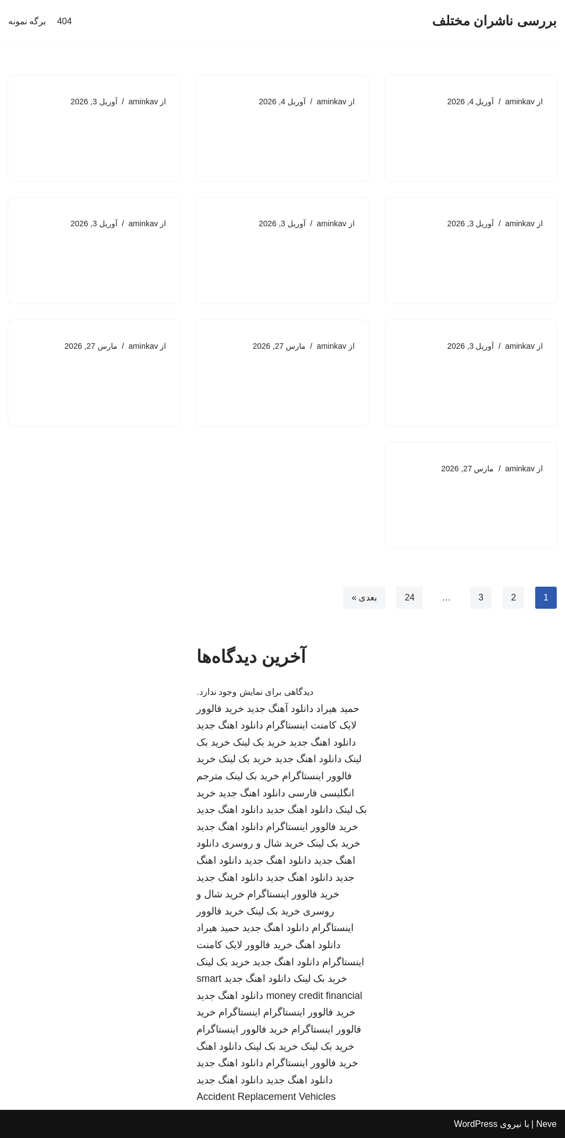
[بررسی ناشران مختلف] (494, 21)
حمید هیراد (337, 708)
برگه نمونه (27, 21)
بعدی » (364, 597)
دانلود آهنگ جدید (280, 708)
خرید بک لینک (259, 742)
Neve (546, 1124)
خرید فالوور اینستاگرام (312, 826)
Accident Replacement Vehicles (265, 1096)
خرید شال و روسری (263, 843)
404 (64, 21)
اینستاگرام (239, 1012)
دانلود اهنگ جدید (229, 725)
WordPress (476, 1124)
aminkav (520, 101)
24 (409, 597)
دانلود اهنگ (317, 944)
